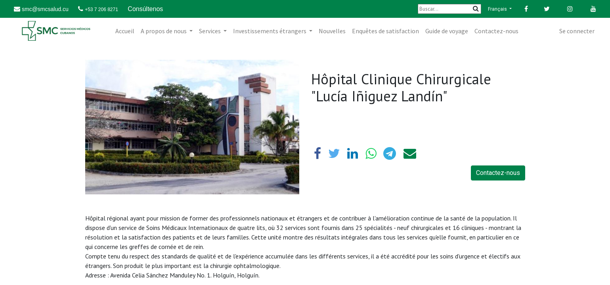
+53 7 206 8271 (101, 9)
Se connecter (577, 31)
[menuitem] (125, 31)
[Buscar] (449, 9)
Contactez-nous (498, 173)
